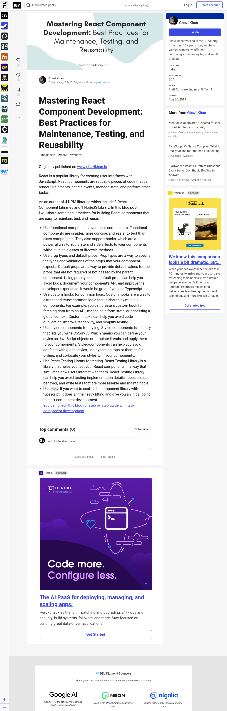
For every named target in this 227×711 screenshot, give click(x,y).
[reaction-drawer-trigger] (18, 62)
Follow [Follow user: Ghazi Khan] (195, 32)
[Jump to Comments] (18, 77)
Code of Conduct (84, 456)
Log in (188, 5)
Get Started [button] (95, 634)
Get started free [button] (195, 305)
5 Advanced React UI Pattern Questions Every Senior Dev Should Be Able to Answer (194, 173)
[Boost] (18, 104)
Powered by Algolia (137, 5)
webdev (76, 155)
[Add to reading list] (18, 92)
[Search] (28, 5)
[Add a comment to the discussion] (98, 444)
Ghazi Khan (56, 78)
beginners (47, 155)
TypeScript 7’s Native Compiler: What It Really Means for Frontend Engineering (194, 151)
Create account (209, 5)
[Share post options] (18, 118)
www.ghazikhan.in (92, 166)
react (62, 155)
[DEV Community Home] (16, 5)
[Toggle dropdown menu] (158, 473)
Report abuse (107, 456)
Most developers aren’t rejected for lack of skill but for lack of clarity (194, 129)
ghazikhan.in (102, 82)
